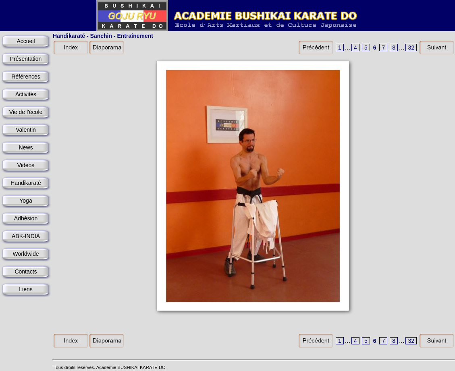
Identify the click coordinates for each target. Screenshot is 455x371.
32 (411, 47)
